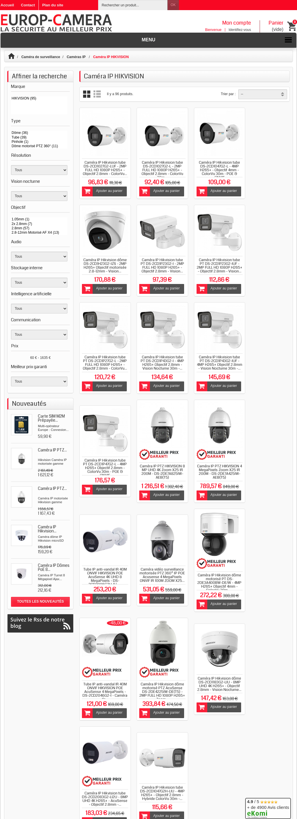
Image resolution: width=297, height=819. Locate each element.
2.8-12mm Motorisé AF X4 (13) (39, 232)
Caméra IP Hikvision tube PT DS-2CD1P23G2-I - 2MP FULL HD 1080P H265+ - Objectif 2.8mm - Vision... (103, 261)
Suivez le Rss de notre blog (40, 623)
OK (173, 5)
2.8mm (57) (39, 228)
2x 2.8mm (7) (39, 224)
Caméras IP (77, 57)
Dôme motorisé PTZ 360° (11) (39, 146)
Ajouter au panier (102, 188)
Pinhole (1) (39, 142)
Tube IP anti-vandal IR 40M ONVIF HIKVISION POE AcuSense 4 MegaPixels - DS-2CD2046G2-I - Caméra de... (265, 474)
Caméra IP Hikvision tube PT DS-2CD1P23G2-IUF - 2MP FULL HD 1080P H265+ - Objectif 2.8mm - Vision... (158, 261)
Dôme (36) (39, 133)
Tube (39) (39, 137)
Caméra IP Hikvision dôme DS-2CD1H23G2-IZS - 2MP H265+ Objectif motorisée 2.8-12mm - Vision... (265, 167)
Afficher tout (96, 623)
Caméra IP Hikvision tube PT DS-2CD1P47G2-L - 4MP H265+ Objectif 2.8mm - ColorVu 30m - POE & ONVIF (157, 361)
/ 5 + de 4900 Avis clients (268, 807)
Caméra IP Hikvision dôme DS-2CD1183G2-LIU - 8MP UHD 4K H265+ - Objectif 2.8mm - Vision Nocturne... (157, 572)
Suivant (274, 619)
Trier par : (228, 94)
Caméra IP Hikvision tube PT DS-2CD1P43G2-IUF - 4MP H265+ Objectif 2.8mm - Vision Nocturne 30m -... (103, 361)
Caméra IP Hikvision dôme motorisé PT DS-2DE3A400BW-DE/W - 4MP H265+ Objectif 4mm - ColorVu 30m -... (211, 472)
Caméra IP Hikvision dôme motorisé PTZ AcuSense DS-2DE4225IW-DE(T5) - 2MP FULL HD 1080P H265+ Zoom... (103, 580)
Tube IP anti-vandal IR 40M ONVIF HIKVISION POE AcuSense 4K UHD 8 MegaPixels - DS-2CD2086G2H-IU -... (103, 467)
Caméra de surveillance (40, 57)
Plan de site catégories (148, 788)
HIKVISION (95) (39, 98)
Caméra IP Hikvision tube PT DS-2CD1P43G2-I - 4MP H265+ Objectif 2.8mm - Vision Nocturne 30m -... (265, 261)
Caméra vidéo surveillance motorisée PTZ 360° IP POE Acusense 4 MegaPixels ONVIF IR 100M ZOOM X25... (157, 469)
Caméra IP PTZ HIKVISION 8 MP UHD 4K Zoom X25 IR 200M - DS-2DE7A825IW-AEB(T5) (211, 365)
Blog (129, 658)
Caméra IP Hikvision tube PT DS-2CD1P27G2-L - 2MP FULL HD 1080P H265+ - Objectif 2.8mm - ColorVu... (211, 261)
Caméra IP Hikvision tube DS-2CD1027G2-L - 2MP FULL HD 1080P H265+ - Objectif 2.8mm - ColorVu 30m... (157, 167)
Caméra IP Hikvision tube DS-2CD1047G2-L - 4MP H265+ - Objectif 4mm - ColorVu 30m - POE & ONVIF (211, 167)
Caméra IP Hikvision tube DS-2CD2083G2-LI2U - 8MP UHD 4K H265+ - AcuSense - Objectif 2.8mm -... (211, 578)
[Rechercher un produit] (133, 5)
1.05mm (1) (39, 219)
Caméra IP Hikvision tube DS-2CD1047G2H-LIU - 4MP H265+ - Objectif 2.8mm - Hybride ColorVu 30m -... (266, 572)
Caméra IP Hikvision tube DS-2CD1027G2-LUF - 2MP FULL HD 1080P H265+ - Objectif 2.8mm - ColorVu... (103, 167)
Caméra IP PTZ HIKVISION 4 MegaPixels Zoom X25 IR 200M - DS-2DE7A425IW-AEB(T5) (266, 365)
